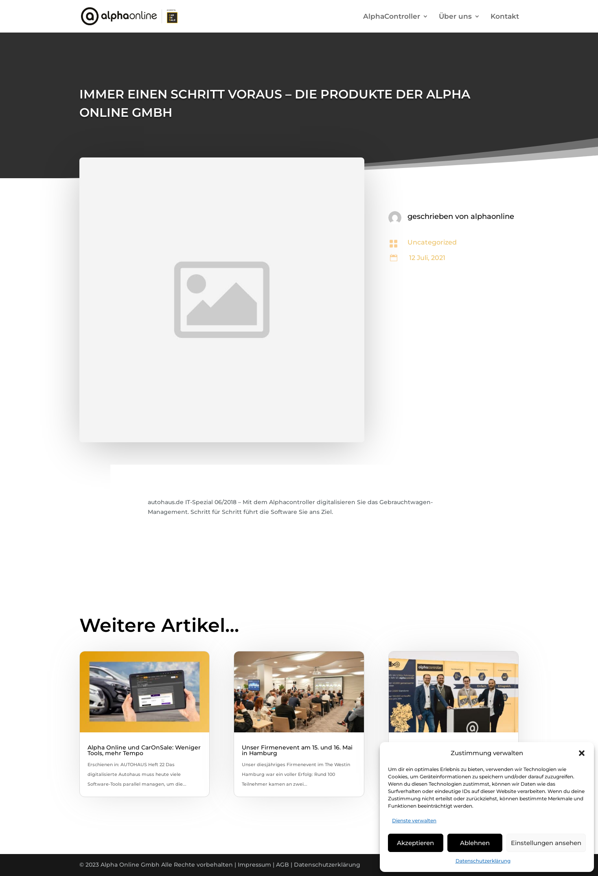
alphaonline (492, 216)
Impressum (254, 864)
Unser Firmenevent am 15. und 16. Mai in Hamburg (297, 750)
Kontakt (505, 16)
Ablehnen (475, 843)
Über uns (455, 16)
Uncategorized (432, 242)
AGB (282, 864)
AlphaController (391, 16)
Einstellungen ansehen (546, 843)
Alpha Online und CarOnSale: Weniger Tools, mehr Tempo (144, 750)
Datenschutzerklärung (483, 861)
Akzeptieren (415, 843)
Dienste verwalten (414, 820)
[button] (582, 753)
